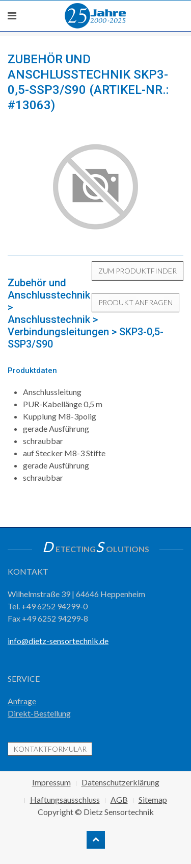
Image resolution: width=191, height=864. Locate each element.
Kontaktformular (50, 749)
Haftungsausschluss (65, 799)
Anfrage (22, 701)
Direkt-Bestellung (39, 713)
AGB (119, 799)
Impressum (51, 782)
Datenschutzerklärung (120, 782)
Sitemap (153, 799)
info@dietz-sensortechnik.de (58, 641)
